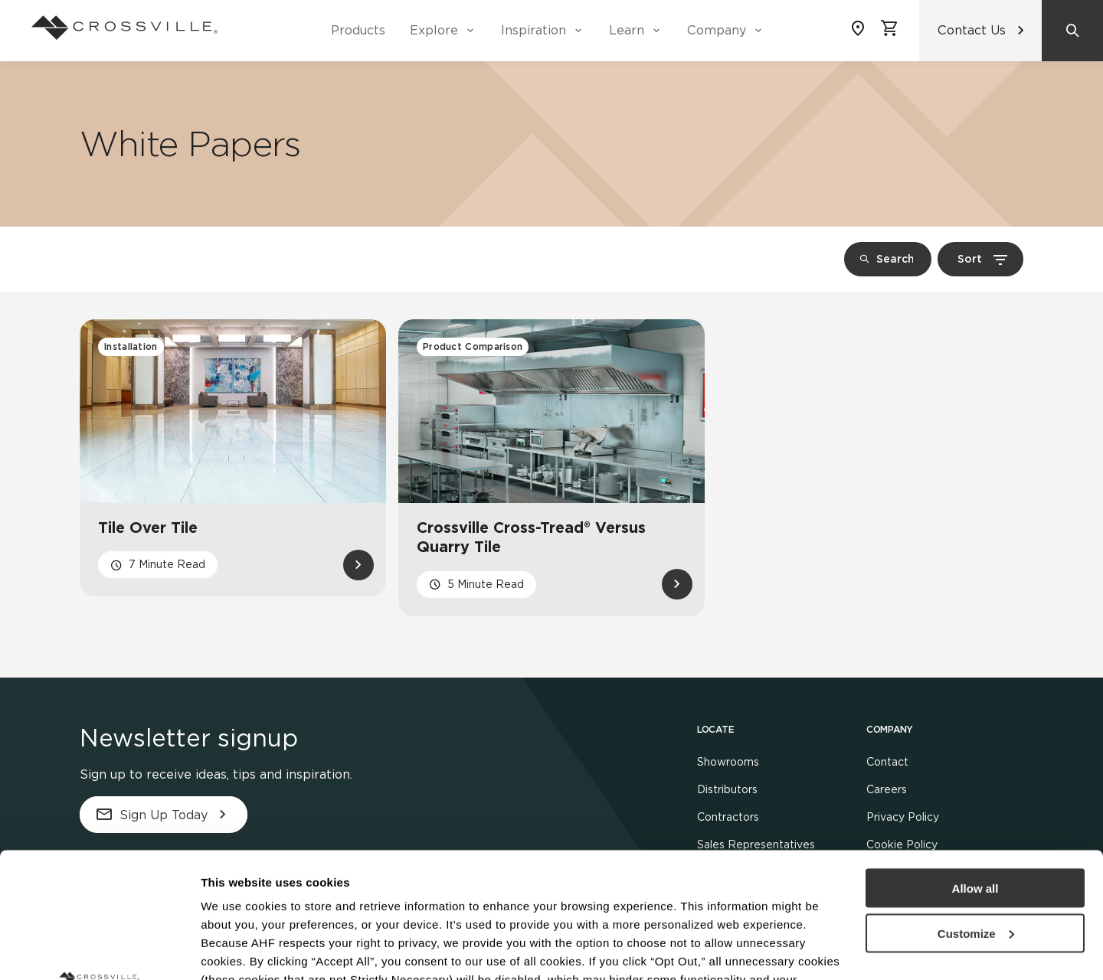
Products (358, 30)
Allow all (975, 762)
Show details (236, 949)
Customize (976, 808)
